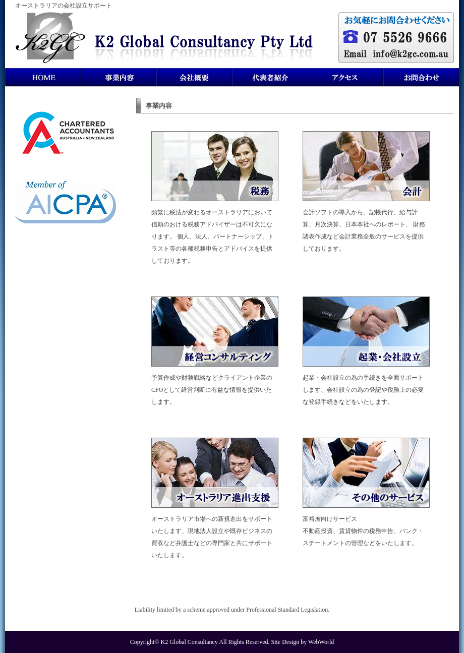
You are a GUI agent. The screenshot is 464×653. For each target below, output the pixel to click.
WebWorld (321, 641)
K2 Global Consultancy (189, 641)
